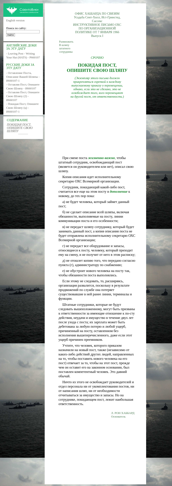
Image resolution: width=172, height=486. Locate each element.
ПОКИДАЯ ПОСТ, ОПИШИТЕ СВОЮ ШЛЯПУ (20, 128)
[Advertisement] (97, 127)
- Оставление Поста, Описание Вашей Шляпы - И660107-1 (23, 76)
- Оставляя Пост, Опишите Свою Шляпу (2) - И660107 (22, 96)
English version (15, 20)
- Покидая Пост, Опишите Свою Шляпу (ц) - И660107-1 (22, 107)
